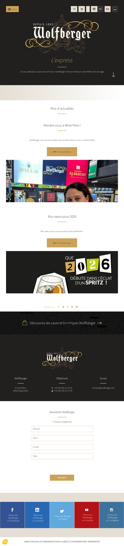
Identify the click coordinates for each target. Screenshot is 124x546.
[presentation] (62, 467)
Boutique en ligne (81, 9)
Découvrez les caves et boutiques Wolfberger (62, 323)
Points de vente (88, 9)
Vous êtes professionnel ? (94, 9)
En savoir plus (64, 151)
